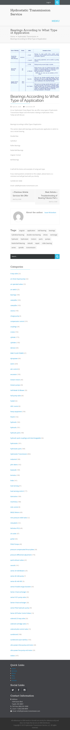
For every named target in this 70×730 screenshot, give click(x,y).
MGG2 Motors (15, 512)
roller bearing (47, 243)
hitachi (12, 417)
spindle (21, 247)
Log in (48, 2)
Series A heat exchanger (18, 592)
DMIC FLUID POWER (17, 353)
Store (13, 678)
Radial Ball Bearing (18, 243)
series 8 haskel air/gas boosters (20, 587)
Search (57, 2)
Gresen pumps (15, 385)
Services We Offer (20, 196)
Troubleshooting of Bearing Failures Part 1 (47, 197)
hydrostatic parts (16, 449)
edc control (14, 369)
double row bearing (34, 235)
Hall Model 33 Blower (17, 390)
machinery (13, 502)
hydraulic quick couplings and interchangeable (25, 438)
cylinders (13, 343)
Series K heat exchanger (18, 603)
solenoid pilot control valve (19, 629)
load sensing (14, 486)
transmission (30, 247)
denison (13, 348)
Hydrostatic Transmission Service (30, 12)
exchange (53, 235)
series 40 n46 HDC (16, 581)
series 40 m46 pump (17, 576)
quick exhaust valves (17, 560)
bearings (52, 230)
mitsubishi (13, 523)
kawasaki (13, 470)
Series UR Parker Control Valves (20, 613)
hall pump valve (15, 396)
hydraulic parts (15, 433)
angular (22, 230)
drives (45, 235)
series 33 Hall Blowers (17, 571)
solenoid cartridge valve (18, 624)
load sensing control (17, 491)
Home (12, 36)
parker (12, 539)
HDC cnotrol (14, 406)
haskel (12, 401)
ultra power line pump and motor (21, 650)
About (14, 673)
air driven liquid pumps (18, 279)
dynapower (14, 359)
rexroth (12, 565)
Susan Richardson (50, 213)
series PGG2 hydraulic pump (19, 608)
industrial (13, 459)
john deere (14, 465)
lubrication (13, 496)
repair (37, 243)
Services (14, 671)
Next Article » (51, 192)
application (31, 230)
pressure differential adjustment (21, 555)
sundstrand (14, 634)
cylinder (13, 337)
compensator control (17, 321)
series (14, 247)
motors (33, 239)
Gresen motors (15, 380)
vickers (12, 656)
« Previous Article (20, 192)
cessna (12, 311)
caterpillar (13, 300)
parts (40, 239)
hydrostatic (14, 443)
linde (12, 481)
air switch (13, 290)
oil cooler (13, 534)
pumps (47, 239)
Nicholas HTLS (15, 528)
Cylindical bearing (18, 235)
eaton (12, 364)
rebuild (30, 243)
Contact (14, 680)
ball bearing (42, 230)
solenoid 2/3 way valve (17, 619)
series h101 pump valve (18, 597)
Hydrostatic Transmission (27, 36)
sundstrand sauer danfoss (19, 640)
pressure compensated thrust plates (22, 550)
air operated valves (16, 284)
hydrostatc (24, 239)
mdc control (14, 507)
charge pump (14, 316)
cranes (12, 332)
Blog (13, 676)
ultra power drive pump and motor (21, 645)
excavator (13, 374)
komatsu (13, 475)
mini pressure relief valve (18, 518)
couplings (13, 327)
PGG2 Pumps (14, 544)
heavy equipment (16, 412)
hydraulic (15, 239)
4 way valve (14, 274)
